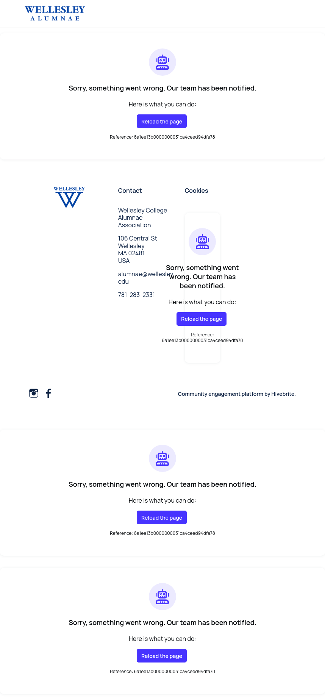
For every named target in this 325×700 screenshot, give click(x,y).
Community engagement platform (220, 393)
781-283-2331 (136, 295)
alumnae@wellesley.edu (146, 278)
